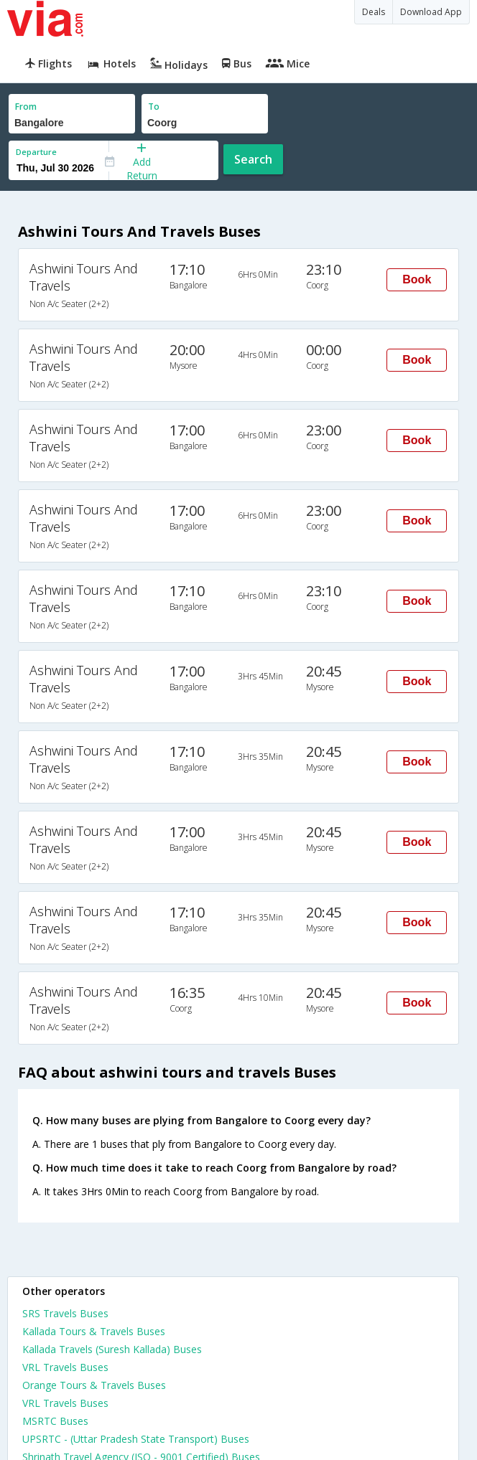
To (153, 106)
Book (416, 279)
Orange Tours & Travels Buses (94, 1385)
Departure (36, 151)
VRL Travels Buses (65, 1367)
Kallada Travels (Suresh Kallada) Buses (112, 1349)
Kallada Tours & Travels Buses (93, 1331)
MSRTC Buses (55, 1421)
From (26, 106)
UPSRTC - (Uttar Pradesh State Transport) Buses (135, 1439)
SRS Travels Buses (65, 1313)
